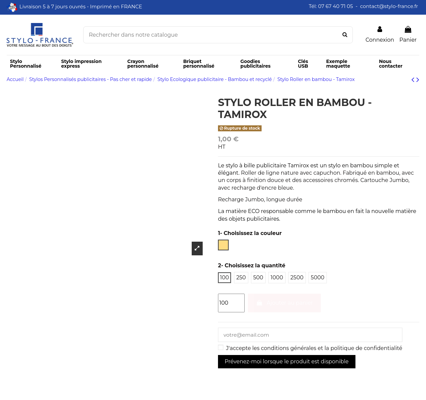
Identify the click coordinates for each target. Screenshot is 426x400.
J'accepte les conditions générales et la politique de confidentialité (314, 349)
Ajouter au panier (284, 303)
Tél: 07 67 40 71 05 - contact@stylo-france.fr (364, 6)
